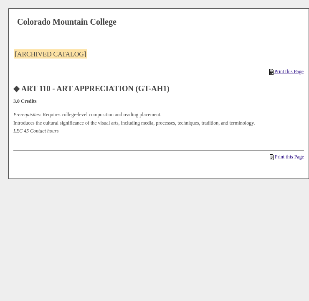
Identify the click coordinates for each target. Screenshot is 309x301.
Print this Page (286, 71)
